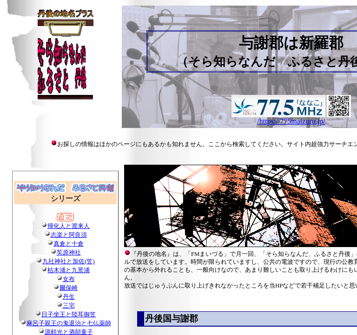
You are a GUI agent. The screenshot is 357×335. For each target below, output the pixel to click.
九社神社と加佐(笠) (68, 261)
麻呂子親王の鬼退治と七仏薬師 (68, 323)
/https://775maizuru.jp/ (291, 121)
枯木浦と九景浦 (68, 270)
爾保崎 (69, 288)
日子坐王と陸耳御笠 (68, 314)
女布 (69, 279)
